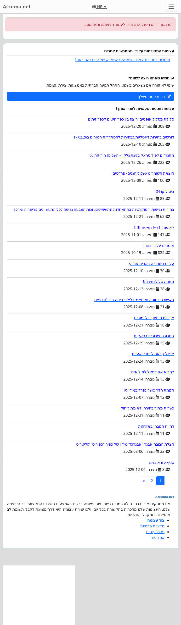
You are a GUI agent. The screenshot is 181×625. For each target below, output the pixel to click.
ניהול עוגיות (155, 531)
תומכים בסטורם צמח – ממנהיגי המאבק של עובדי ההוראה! (122, 60)
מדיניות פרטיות (152, 526)
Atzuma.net (17, 6)
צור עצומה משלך (154, 96)
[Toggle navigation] (171, 6)
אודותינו (158, 537)
